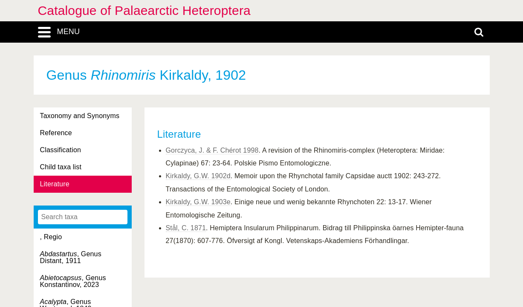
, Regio (51, 236)
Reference (56, 132)
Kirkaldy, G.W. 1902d (198, 176)
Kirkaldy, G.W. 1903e (198, 202)
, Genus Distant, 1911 (70, 257)
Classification (60, 150)
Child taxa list (61, 167)
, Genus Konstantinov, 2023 (73, 281)
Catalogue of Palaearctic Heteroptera (144, 10)
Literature (54, 184)
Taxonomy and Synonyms (80, 115)
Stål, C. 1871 (186, 228)
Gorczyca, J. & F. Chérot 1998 (212, 150)
